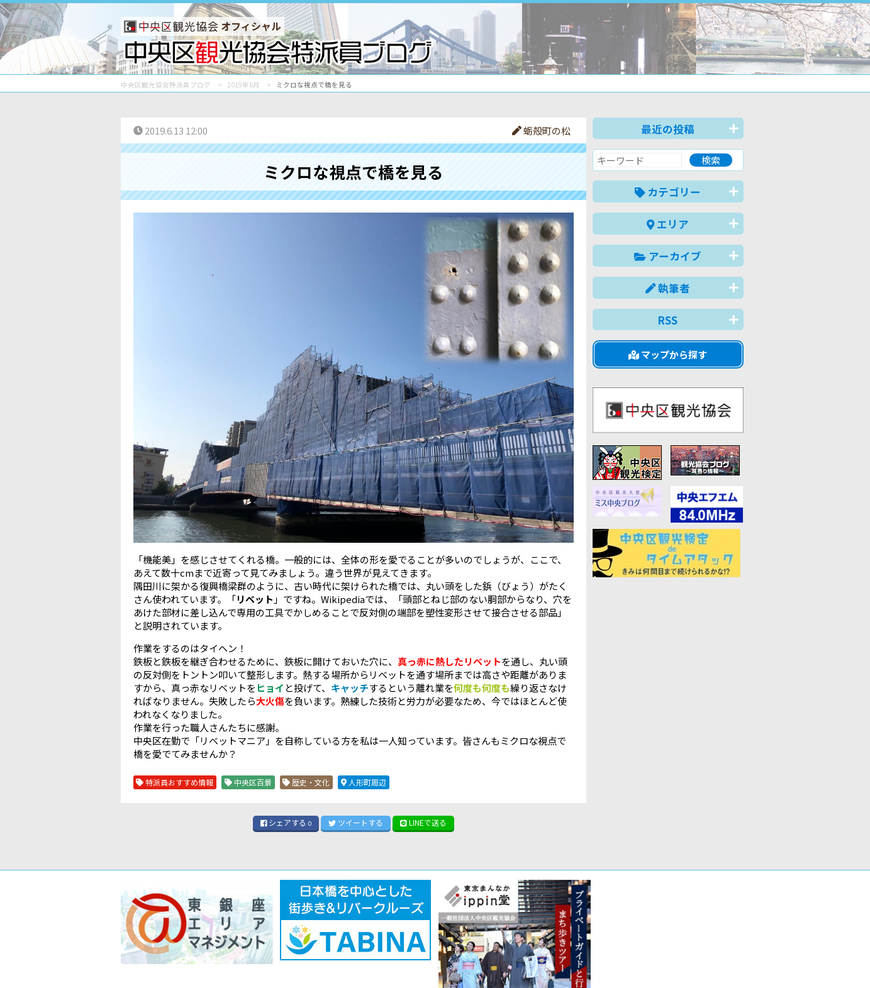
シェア (286, 822)
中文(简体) (622, 972)
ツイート (355, 822)
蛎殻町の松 (541, 130)
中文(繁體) (679, 972)
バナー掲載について (168, 946)
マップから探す (667, 354)
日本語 (526, 972)
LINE (423, 822)
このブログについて (272, 946)
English (570, 972)
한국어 (729, 972)
